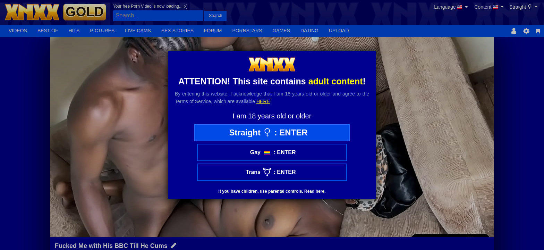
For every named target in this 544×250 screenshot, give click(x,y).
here (263, 101)
